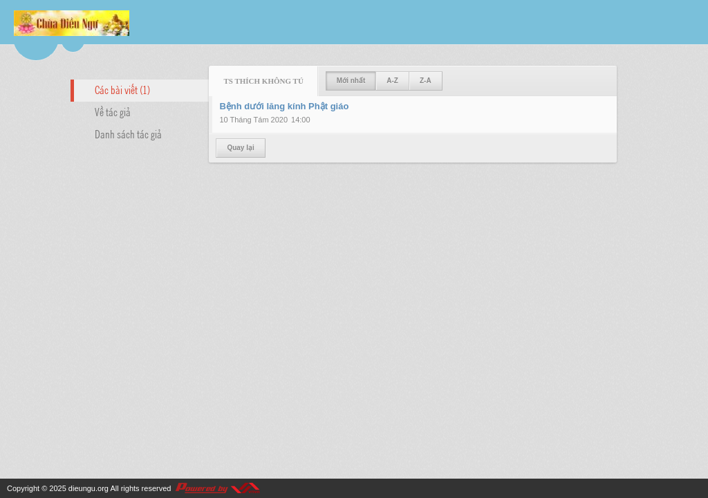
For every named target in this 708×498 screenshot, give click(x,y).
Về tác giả (113, 111)
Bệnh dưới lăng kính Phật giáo (283, 106)
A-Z (392, 80)
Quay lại (240, 147)
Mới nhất (351, 80)
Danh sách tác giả (128, 133)
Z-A (425, 80)
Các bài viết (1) (122, 89)
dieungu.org (88, 488)
